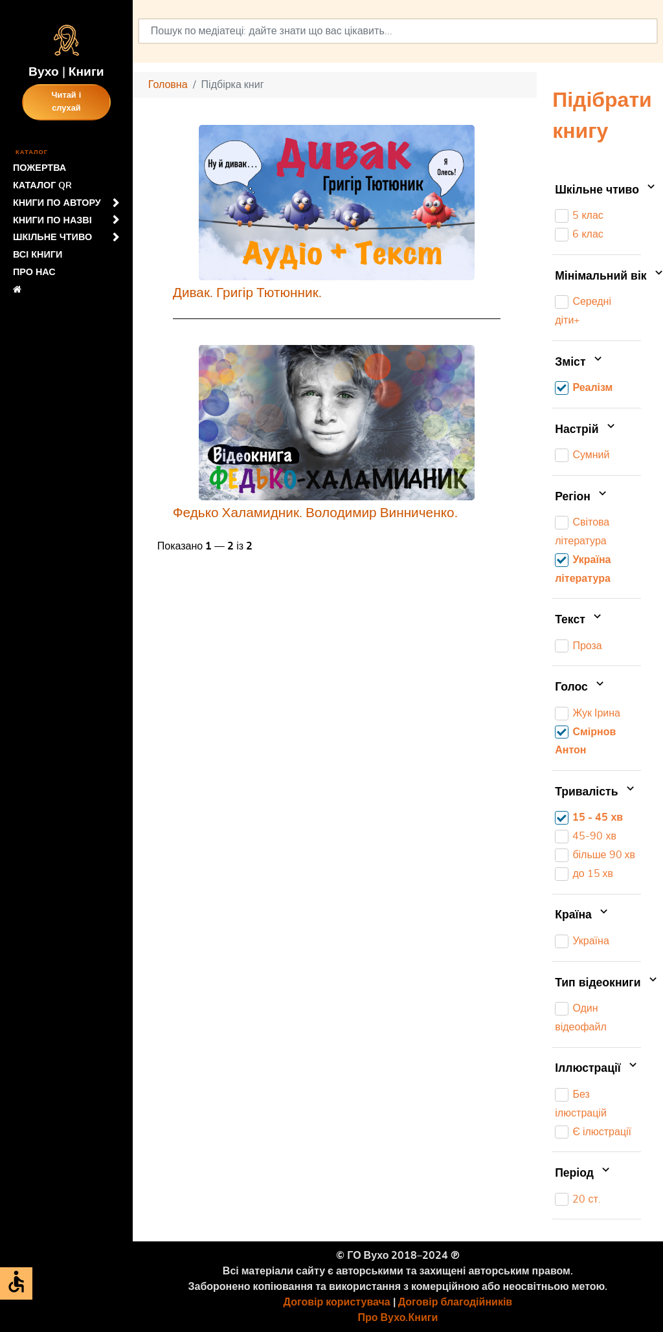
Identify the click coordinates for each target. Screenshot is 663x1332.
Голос (581, 687)
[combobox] (398, 31)
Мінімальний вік (598, 276)
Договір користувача (337, 1302)
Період (583, 1173)
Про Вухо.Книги (398, 1318)
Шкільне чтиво (598, 190)
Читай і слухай (67, 101)
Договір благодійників (455, 1302)
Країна (583, 916)
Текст (579, 620)
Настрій (586, 430)
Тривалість (596, 792)
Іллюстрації (597, 1069)
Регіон (582, 497)
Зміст (580, 362)
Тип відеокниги (598, 983)
